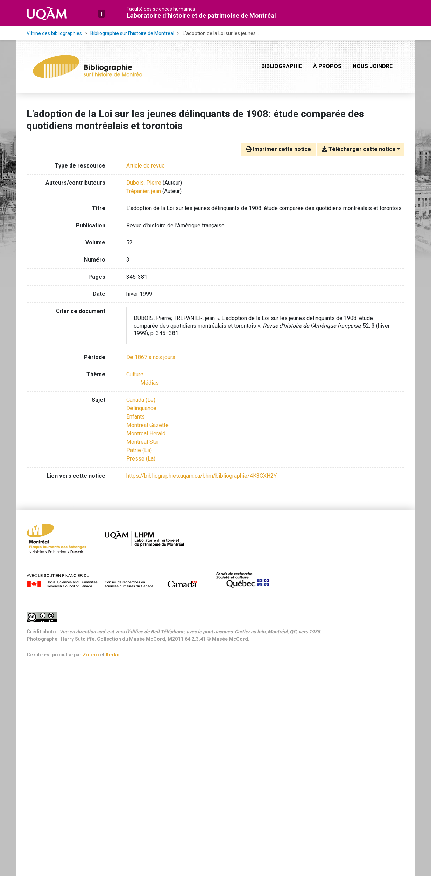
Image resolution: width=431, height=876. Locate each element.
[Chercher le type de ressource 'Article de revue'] (145, 165)
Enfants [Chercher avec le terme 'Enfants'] (135, 416)
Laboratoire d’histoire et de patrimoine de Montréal (201, 15)
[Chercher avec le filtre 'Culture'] (134, 374)
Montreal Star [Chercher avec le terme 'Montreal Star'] (142, 442)
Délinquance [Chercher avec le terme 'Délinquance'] (141, 408)
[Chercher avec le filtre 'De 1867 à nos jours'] (150, 357)
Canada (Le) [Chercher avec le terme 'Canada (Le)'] (140, 400)
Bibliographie (281, 66)
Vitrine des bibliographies (54, 33)
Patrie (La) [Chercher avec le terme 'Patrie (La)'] (139, 450)
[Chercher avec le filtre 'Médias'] (149, 382)
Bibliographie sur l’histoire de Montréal (132, 33)
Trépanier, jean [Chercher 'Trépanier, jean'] (143, 191)
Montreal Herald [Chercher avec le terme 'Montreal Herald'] (145, 433)
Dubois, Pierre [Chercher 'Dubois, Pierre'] (143, 182)
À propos (327, 66)
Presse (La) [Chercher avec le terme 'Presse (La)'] (140, 458)
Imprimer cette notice (278, 149)
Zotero (91, 654)
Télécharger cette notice (359, 149)
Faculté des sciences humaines (161, 9)
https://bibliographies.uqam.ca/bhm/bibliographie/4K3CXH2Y (201, 475)
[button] (101, 14)
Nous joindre (373, 66)
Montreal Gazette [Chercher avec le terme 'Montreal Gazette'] (147, 425)
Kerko (113, 654)
